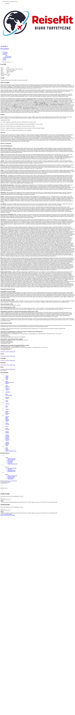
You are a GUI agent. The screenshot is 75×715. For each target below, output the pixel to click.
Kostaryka (7, 413)
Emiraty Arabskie (8, 395)
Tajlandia (7, 442)
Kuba (6, 414)
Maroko (7, 418)
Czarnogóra (7, 388)
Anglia (6, 378)
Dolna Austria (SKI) (11, 458)
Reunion (7, 431)
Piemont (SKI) (10, 478)
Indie (6, 405)
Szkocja (7, 438)
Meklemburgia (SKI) (12, 471)
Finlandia (7, 397)
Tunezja (7, 444)
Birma (6, 381)
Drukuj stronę (12, 351)
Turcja (6, 445)
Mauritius (7, 419)
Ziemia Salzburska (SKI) (12, 463)
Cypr (6, 387)
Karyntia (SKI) (10, 460)
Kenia (6, 412)
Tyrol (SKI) (10, 462)
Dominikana (7, 391)
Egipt (6, 394)
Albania (6, 375)
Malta (6, 417)
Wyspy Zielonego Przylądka (10, 450)
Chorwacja (7, 386)
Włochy (7, 449)
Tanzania (7, 443)
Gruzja (6, 401)
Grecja (6, 400)
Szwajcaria (7, 439)
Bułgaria (7, 383)
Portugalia (7, 429)
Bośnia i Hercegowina (9, 382)
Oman (6, 426)
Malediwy (7, 416)
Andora (6, 376)
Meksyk (7, 420)
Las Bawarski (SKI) (11, 470)
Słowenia (7, 435)
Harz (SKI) (10, 469)
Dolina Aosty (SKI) (11, 476)
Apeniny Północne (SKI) (12, 475)
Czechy (6, 389)
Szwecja (7, 440)
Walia (6, 447)
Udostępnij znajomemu (4, 351)
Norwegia (7, 424)
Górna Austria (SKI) (11, 459)
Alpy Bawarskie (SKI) (12, 468)
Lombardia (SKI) (11, 477)
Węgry (6, 448)
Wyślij (2, 500)
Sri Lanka (7, 436)
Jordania (7, 409)
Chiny (6, 385)
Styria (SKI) (10, 461)
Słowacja (7, 434)
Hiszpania (7, 403)
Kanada (6, 411)
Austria (6, 379)
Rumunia (7, 432)
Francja (6, 398)
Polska (6, 428)
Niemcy (7, 423)
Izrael (6, 406)
